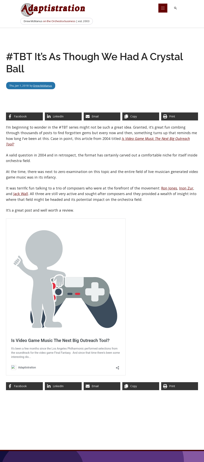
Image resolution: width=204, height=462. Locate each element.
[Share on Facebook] (24, 116)
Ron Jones (169, 188)
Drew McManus (42, 85)
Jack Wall (20, 193)
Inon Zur (186, 188)
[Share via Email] (102, 116)
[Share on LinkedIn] (63, 116)
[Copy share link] (140, 116)
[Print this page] (179, 116)
